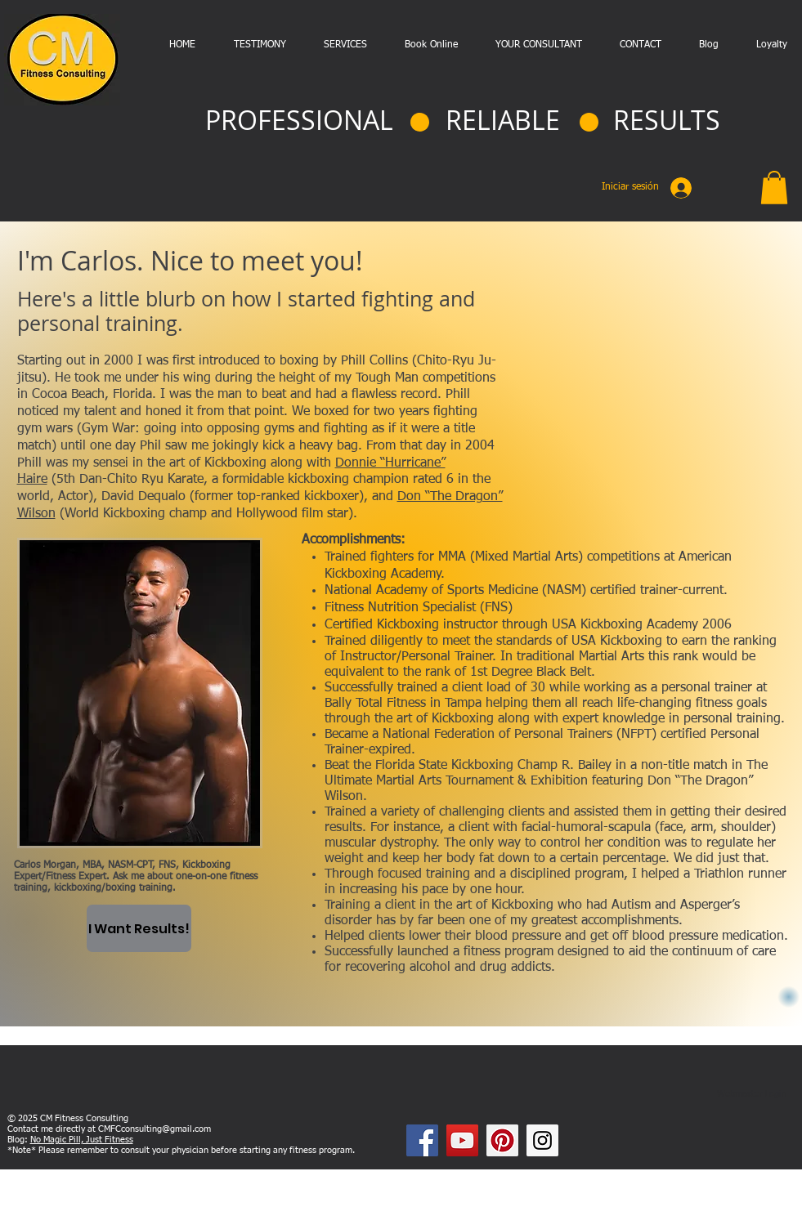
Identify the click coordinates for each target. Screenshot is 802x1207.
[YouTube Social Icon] (462, 1140)
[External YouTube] (659, 392)
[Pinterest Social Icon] (502, 1140)
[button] (774, 187)
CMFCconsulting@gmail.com (154, 1128)
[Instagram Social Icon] (542, 1140)
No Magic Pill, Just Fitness (81, 1139)
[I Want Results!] (139, 928)
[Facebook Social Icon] (422, 1140)
